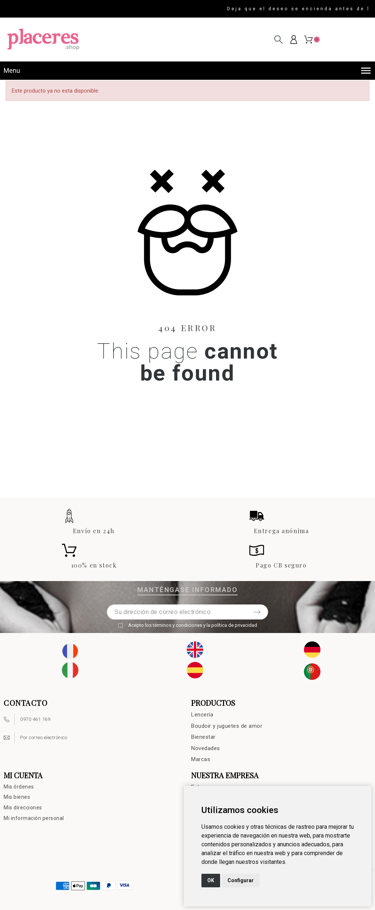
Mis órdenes (19, 787)
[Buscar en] (278, 39)
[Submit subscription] (257, 612)
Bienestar (203, 737)
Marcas (200, 759)
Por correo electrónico (43, 737)
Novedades (205, 748)
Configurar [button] (240, 880)
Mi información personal (34, 818)
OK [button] (210, 880)
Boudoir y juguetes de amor (226, 726)
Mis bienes (17, 797)
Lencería (202, 714)
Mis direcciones (23, 807)
